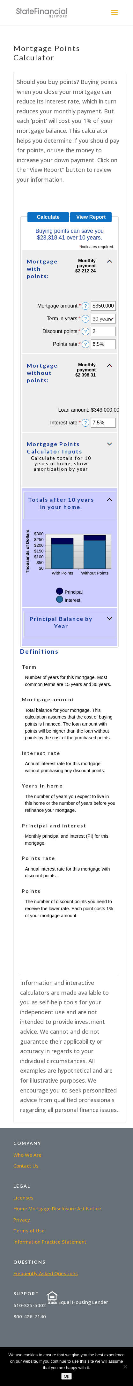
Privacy (21, 1219)
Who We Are (27, 1155)
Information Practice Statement (49, 1241)
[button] (69, 272)
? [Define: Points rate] (85, 344)
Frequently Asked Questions (45, 1273)
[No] (125, 1366)
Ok (66, 1376)
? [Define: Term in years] (85, 318)
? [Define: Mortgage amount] (85, 305)
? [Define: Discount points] (85, 331)
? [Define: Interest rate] (85, 422)
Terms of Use (29, 1230)
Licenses (23, 1197)
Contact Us (26, 1165)
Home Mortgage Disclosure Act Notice (57, 1208)
